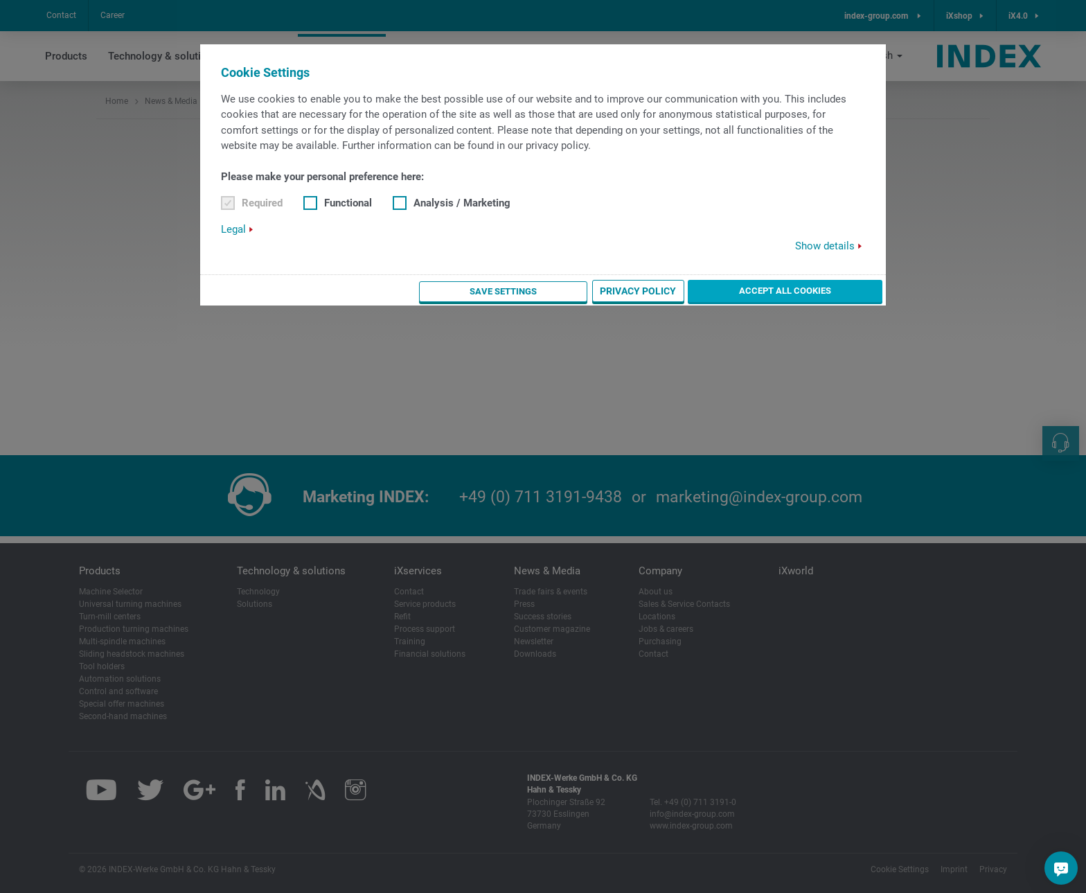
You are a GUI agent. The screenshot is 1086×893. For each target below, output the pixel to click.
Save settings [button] (619, 291)
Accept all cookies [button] (823, 290)
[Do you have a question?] (1061, 868)
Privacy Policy (715, 291)
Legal (233, 229)
